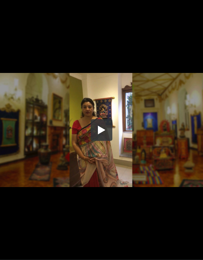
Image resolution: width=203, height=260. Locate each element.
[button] (101, 130)
